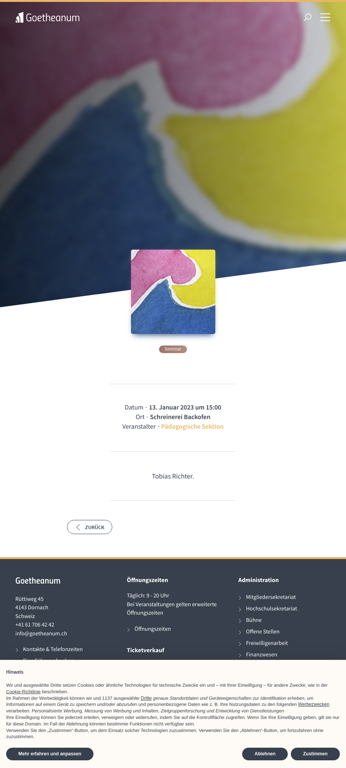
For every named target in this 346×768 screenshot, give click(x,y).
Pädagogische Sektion (192, 426)
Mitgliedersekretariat (271, 597)
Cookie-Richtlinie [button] (23, 691)
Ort (140, 417)
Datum (134, 407)
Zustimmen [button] (315, 753)
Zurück (89, 527)
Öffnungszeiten (152, 629)
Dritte (146, 698)
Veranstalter (139, 426)
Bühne (254, 620)
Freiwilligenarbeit (267, 643)
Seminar (173, 349)
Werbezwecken (314, 704)
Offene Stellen (263, 631)
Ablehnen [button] (264, 753)
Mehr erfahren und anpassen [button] (49, 753)
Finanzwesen (261, 654)
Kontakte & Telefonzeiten (53, 649)
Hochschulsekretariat (271, 608)
